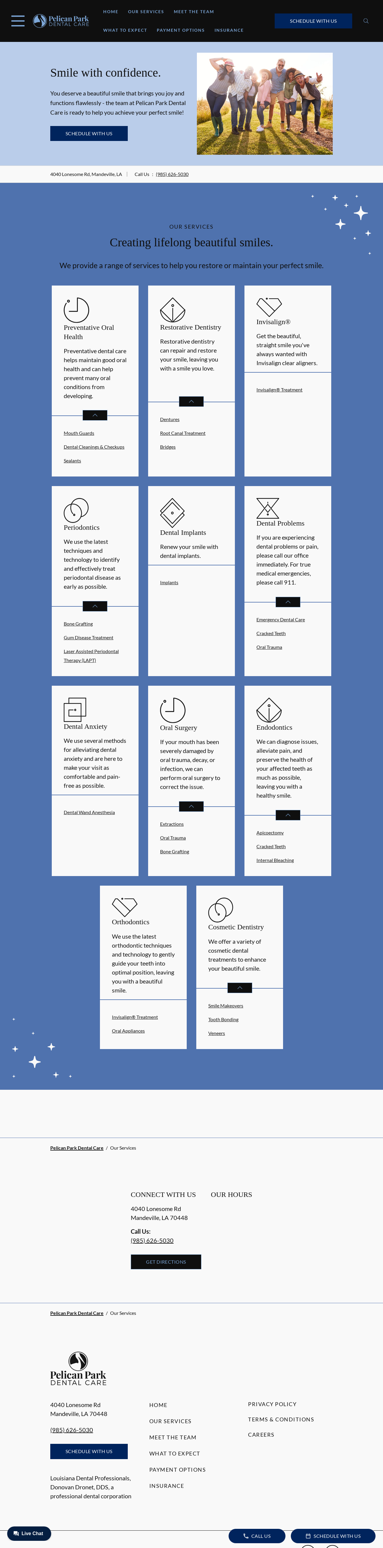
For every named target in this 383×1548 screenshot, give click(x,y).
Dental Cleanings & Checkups (94, 447)
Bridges (168, 447)
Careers (261, 1434)
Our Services (146, 11)
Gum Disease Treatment (88, 637)
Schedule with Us (313, 21)
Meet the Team (194, 11)
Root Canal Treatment (183, 433)
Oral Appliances (128, 1030)
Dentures (170, 419)
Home (110, 11)
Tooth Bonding (223, 1019)
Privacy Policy (272, 1404)
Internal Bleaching (275, 860)
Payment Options (181, 30)
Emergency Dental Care (280, 619)
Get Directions (166, 1262)
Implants (169, 582)
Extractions (172, 824)
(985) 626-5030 (172, 174)
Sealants (72, 460)
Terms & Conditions (281, 1419)
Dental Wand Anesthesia (89, 812)
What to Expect (125, 30)
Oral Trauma (269, 647)
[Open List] (95, 415)
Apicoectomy (270, 832)
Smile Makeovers (225, 1005)
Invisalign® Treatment (279, 389)
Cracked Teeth (271, 633)
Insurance (229, 30)
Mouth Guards (79, 433)
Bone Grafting (78, 623)
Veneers (216, 1033)
